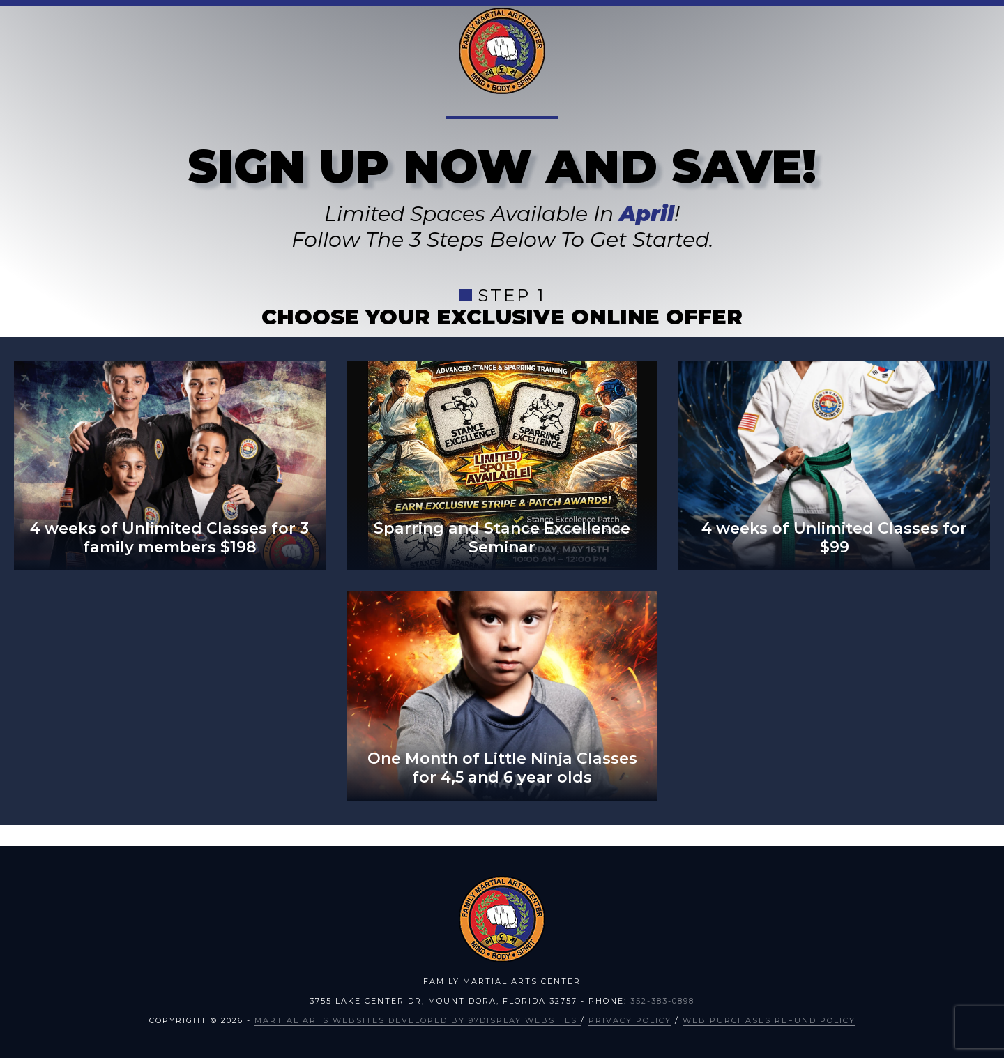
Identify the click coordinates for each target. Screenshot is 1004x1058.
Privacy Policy (629, 1020)
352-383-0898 (662, 1001)
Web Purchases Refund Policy (769, 1020)
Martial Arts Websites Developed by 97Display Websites (417, 1020)
